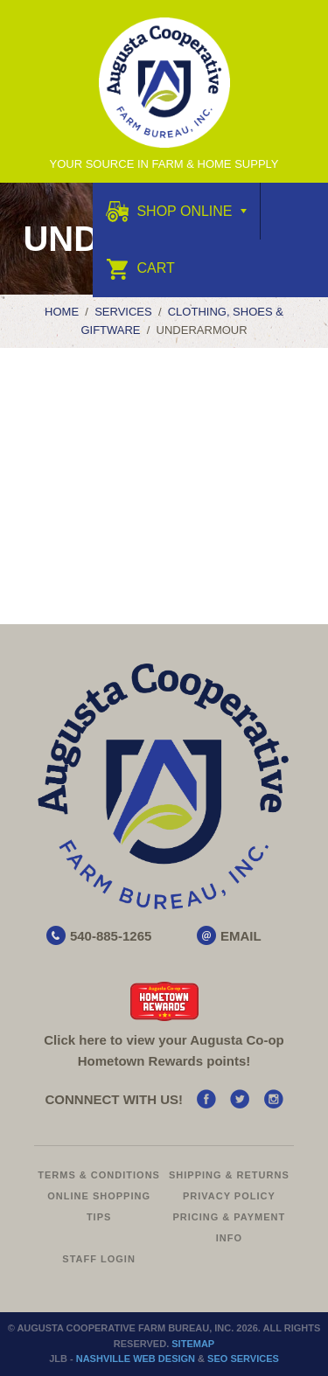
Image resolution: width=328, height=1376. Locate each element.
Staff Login (99, 1259)
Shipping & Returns (229, 1175)
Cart (140, 268)
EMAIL (241, 935)
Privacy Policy (229, 1196)
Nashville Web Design (135, 1358)
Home (62, 311)
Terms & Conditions (99, 1175)
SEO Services (243, 1358)
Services (123, 311)
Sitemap (192, 1343)
